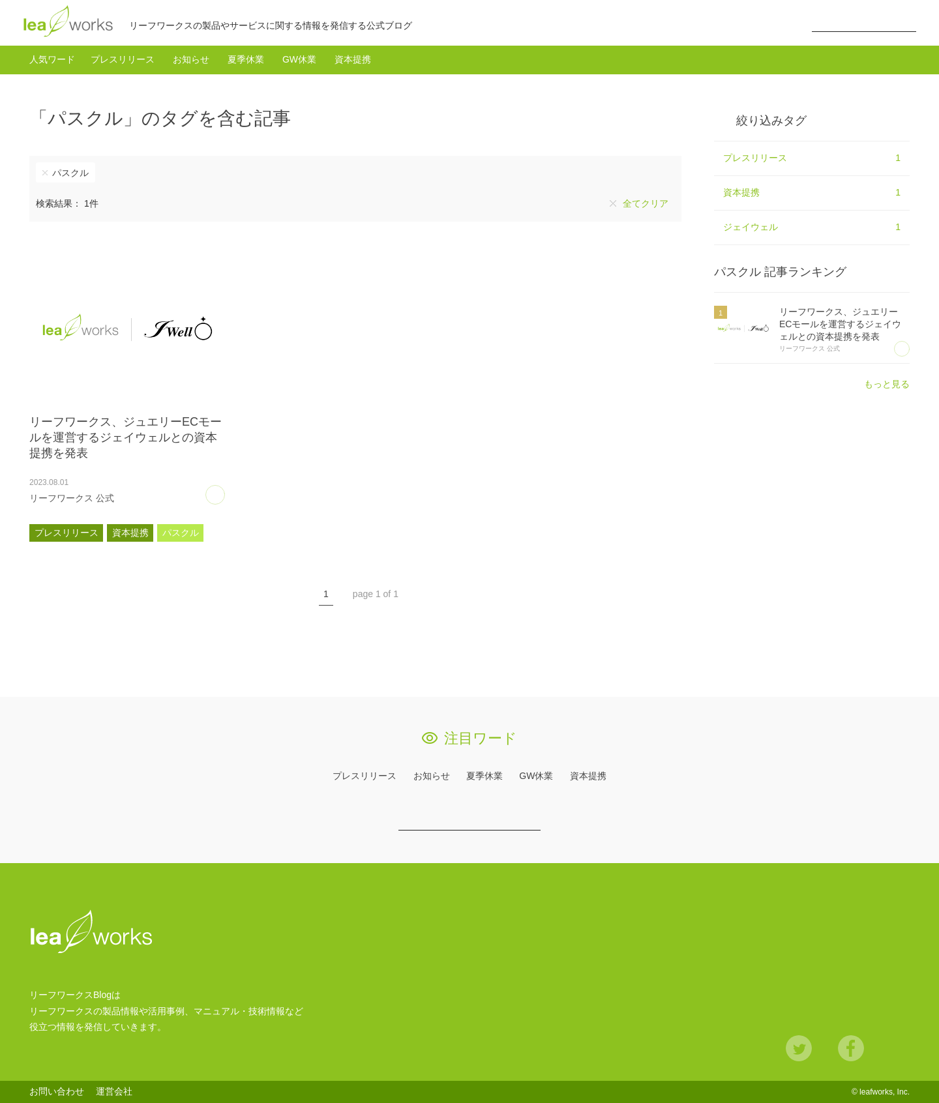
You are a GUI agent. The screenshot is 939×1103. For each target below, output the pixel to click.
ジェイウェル (812, 227)
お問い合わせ (56, 1091)
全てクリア (645, 203)
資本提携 (353, 59)
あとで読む (224, 490)
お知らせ (191, 59)
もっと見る (887, 384)
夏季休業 (246, 59)
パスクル (70, 173)
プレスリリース (123, 59)
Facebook (851, 1048)
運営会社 (114, 1091)
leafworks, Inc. (884, 1091)
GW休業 (299, 59)
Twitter (799, 1048)
